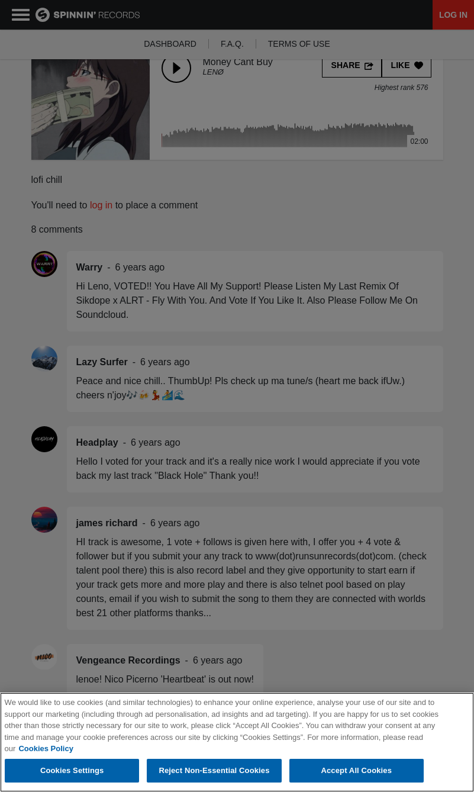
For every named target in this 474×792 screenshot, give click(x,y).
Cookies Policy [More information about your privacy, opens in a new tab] (45, 749)
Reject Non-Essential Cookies (214, 771)
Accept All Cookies (356, 771)
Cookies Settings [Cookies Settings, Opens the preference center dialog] (72, 771)
